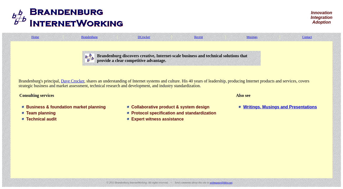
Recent (198, 37)
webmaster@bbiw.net (221, 182)
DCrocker (144, 37)
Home (35, 37)
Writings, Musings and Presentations (280, 107)
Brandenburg (89, 37)
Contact (307, 37)
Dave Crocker (72, 81)
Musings (252, 37)
